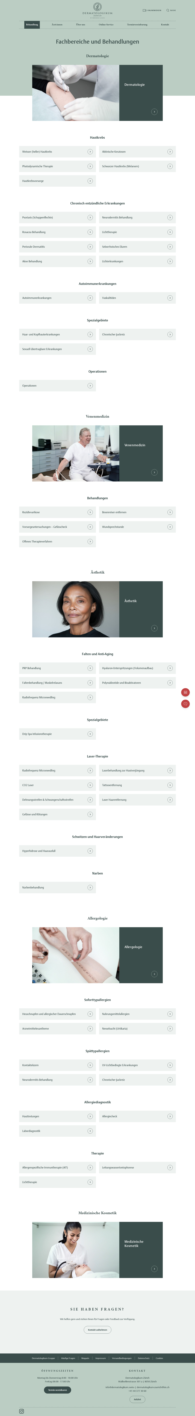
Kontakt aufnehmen (97, 1330)
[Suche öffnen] (171, 10)
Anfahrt (137, 1399)
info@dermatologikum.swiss (120, 1387)
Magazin (85, 1358)
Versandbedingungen (122, 1358)
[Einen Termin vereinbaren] (185, 692)
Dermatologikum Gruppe (43, 1358)
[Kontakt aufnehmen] (185, 704)
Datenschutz (143, 1358)
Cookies (159, 1358)
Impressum (101, 1358)
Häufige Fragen (68, 1358)
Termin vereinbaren (57, 1390)
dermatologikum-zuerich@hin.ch (153, 1387)
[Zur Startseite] (97, 10)
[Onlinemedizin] (152, 10)
